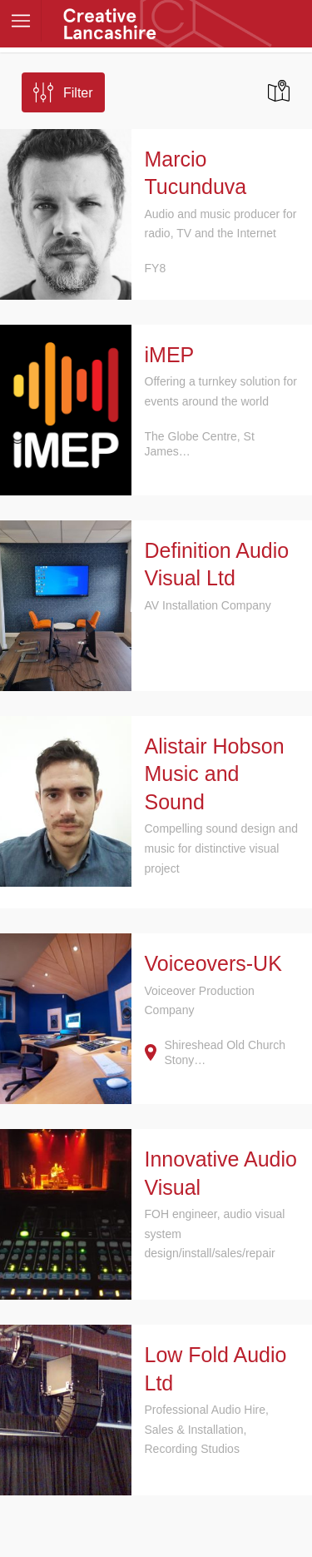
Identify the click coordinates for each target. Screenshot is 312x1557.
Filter (78, 93)
